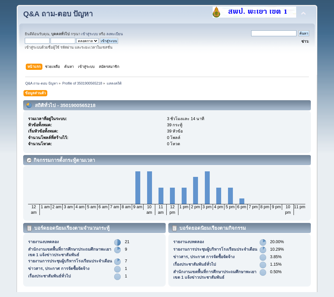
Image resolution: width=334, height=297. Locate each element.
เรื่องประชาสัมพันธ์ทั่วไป (49, 276)
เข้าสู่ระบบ (89, 34)
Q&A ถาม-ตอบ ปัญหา (58, 14)
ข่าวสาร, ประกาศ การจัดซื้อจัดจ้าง (58, 268)
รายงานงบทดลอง (43, 242)
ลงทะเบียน (114, 34)
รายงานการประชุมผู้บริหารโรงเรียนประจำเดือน (70, 261)
